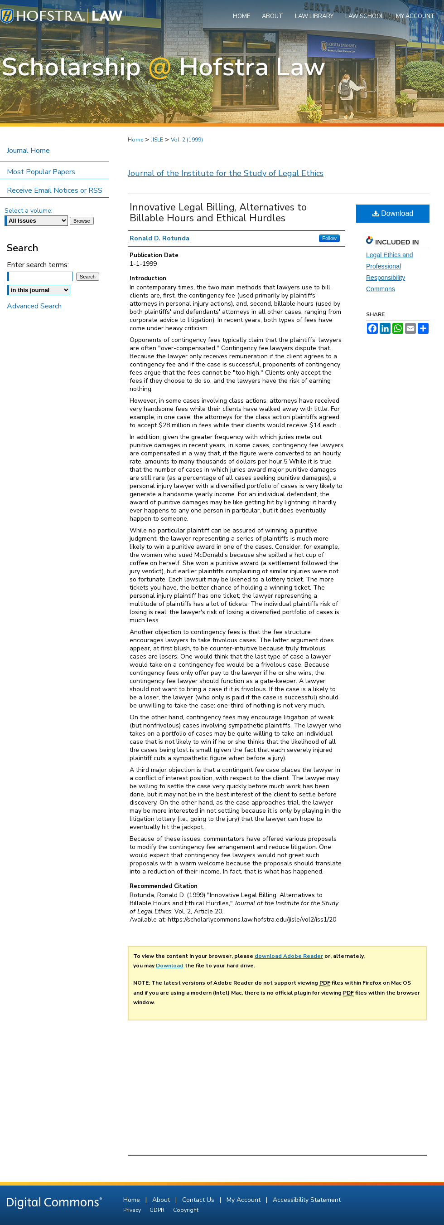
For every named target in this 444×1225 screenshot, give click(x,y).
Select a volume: (29, 210)
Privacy (132, 1210)
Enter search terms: (38, 265)
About (162, 1200)
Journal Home (28, 151)
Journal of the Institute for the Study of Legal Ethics (225, 173)
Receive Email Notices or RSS (54, 190)
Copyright (185, 1210)
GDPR (158, 1210)
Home (135, 139)
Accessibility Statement (307, 1200)
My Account (244, 1200)
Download (393, 213)
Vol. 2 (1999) (187, 139)
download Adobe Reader (289, 956)
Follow (329, 238)
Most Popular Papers (41, 172)
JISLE (157, 139)
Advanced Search (34, 306)
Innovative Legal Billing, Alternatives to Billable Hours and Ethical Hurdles (218, 212)
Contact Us (199, 1200)
